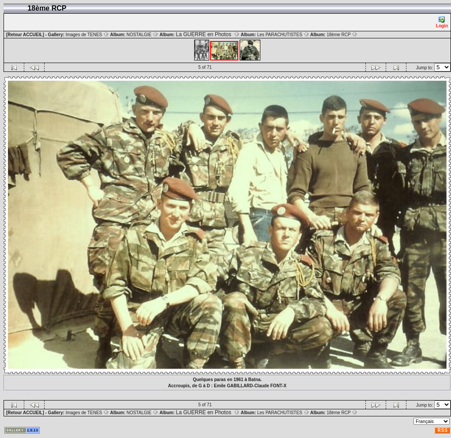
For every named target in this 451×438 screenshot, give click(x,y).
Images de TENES (87, 34)
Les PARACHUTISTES (283, 34)
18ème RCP (342, 34)
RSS (442, 430)
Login (442, 22)
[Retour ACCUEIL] (25, 34)
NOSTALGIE (142, 34)
